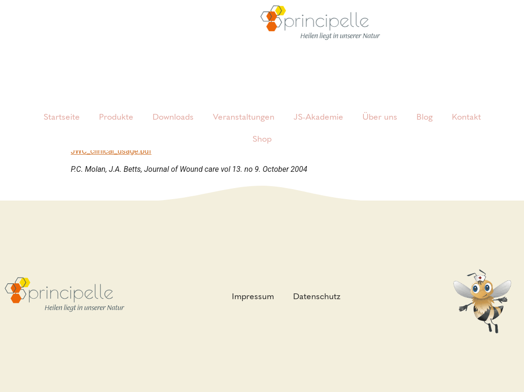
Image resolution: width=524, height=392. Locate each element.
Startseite (62, 102)
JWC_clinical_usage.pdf (111, 151)
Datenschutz (316, 296)
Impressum (253, 296)
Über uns (379, 102)
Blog (424, 102)
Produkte (116, 102)
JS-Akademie (318, 102)
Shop (262, 124)
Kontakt (466, 102)
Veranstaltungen (243, 102)
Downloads (173, 102)
